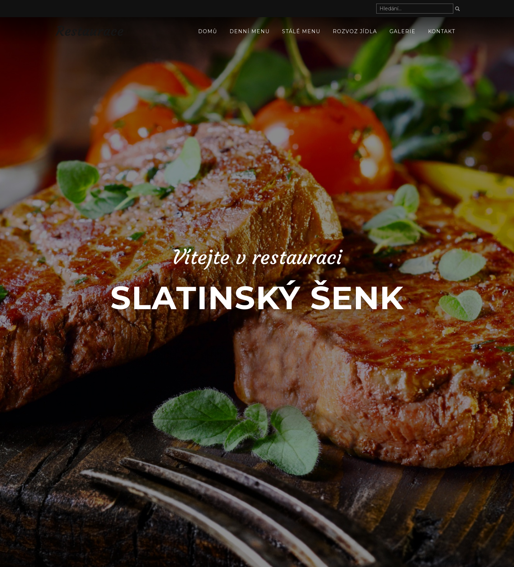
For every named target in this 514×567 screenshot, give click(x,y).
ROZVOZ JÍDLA (355, 31)
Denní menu (249, 31)
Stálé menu (301, 31)
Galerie (402, 31)
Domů (207, 31)
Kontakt (441, 31)
